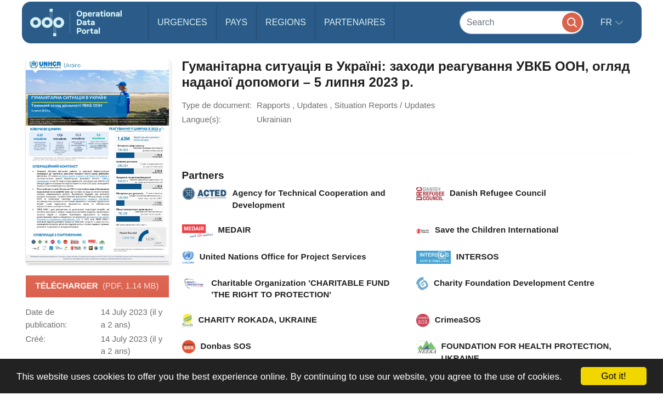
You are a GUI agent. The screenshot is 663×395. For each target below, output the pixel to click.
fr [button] (607, 22)
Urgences (182, 22)
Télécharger (96, 286)
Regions (285, 22)
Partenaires (354, 22)
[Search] (521, 22)
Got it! (613, 376)
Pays (236, 22)
